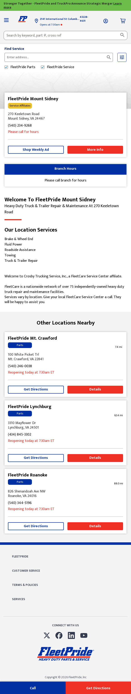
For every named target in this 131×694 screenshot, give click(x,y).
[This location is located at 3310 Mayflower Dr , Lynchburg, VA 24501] (65, 425)
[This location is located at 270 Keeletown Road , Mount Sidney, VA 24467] (65, 116)
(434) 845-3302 (19, 434)
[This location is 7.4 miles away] (118, 347)
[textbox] (65, 35)
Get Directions (36, 389)
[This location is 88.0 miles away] (118, 483)
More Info (95, 150)
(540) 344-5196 (20, 503)
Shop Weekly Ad (36, 150)
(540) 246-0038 (20, 366)
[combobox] (65, 35)
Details (95, 389)
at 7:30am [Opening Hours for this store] (51, 24)
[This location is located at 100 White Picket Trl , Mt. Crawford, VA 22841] (65, 357)
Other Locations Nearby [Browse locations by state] (66, 322)
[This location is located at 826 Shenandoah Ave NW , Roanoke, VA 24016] (65, 493)
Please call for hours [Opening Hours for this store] (23, 132)
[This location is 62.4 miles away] (118, 415)
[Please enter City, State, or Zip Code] (56, 57)
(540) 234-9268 (20, 125)
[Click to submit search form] (109, 57)
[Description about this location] (65, 289)
